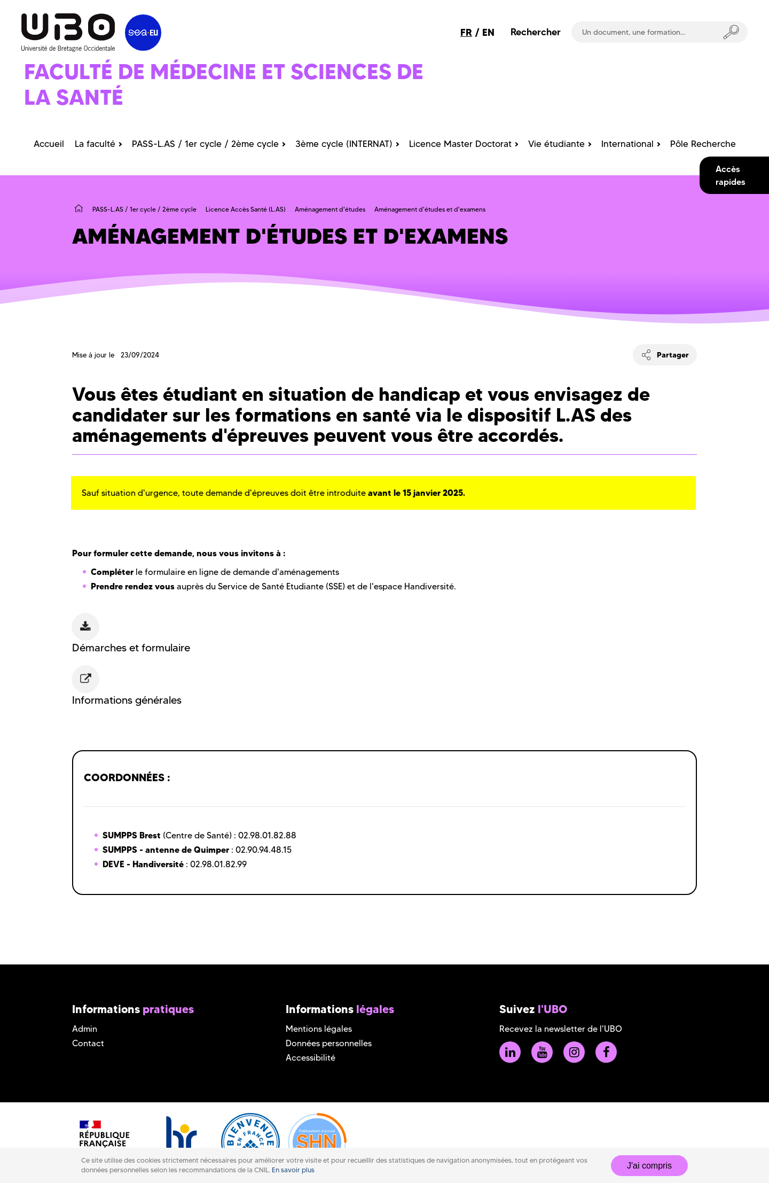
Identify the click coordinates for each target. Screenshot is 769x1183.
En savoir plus (293, 1170)
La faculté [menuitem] (95, 143)
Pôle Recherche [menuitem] (703, 143)
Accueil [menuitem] (49, 143)
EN (488, 32)
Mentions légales (319, 1029)
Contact (88, 1043)
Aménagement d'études (330, 209)
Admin (84, 1029)
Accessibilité (310, 1058)
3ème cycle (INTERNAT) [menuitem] (344, 143)
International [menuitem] (627, 143)
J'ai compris (649, 1165)
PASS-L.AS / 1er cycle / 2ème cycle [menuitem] (205, 143)
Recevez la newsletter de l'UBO (560, 1029)
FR (466, 32)
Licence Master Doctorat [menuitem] (460, 143)
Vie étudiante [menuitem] (556, 143)
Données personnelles (329, 1043)
